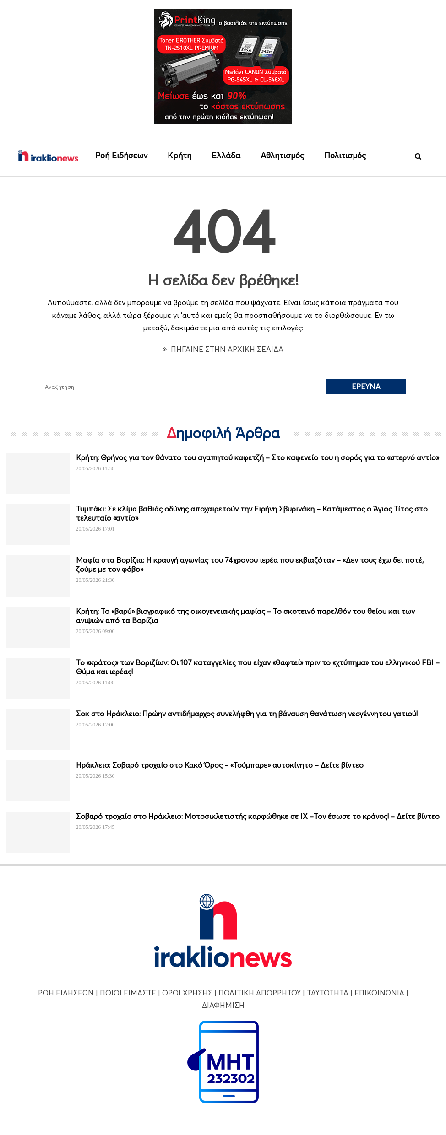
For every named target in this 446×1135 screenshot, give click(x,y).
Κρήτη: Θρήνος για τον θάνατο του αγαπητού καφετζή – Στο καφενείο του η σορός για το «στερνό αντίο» (257, 458)
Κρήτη (179, 155)
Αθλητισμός (282, 155)
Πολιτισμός (345, 155)
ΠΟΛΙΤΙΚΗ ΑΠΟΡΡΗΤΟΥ (259, 992)
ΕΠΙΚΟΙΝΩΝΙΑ (379, 992)
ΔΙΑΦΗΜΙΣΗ (223, 1005)
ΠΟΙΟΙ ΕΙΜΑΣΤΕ (128, 992)
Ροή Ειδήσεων (121, 155)
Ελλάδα (226, 155)
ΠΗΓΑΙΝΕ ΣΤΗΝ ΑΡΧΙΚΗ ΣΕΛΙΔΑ (223, 349)
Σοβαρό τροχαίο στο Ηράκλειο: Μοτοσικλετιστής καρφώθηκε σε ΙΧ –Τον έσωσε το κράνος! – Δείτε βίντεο (258, 816)
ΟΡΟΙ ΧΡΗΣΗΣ (187, 992)
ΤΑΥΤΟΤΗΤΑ (327, 992)
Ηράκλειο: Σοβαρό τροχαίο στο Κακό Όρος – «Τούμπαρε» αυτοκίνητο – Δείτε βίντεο (220, 765)
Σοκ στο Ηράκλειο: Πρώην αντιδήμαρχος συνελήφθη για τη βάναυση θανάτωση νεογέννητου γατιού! (247, 714)
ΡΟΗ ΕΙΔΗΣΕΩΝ (66, 992)
